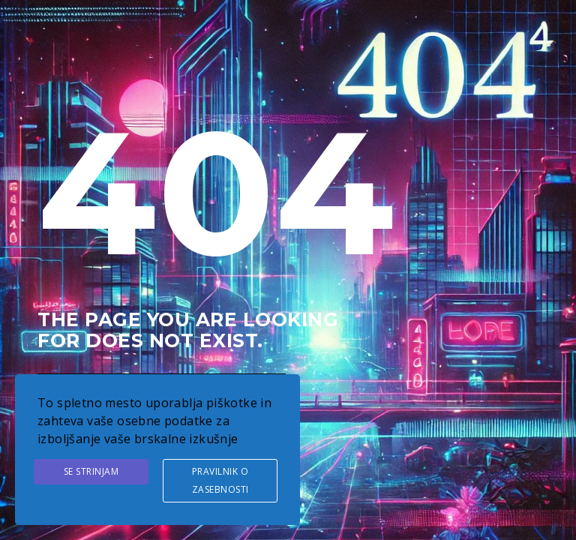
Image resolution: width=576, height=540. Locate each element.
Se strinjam (91, 471)
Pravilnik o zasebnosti (220, 480)
